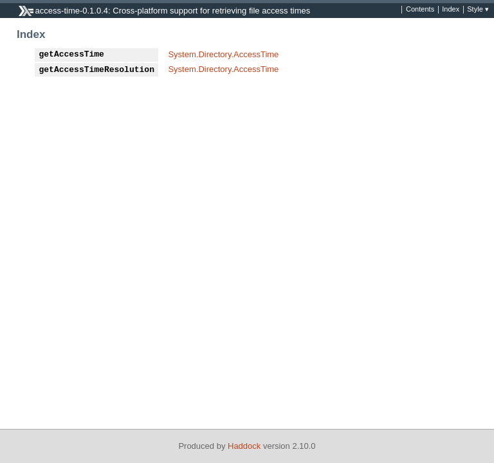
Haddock (244, 446)
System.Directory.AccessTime (223, 54)
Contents (420, 10)
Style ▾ (478, 10)
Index (450, 10)
